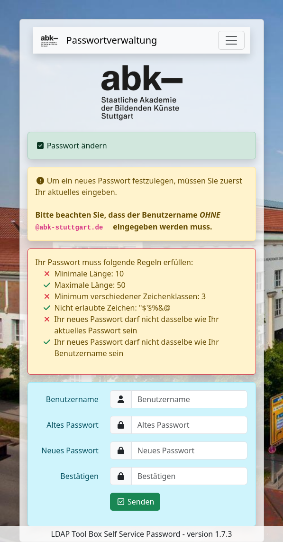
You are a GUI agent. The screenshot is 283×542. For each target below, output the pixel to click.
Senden (135, 501)
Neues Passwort (70, 450)
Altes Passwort (72, 425)
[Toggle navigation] (231, 40)
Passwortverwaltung (98, 40)
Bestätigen (79, 476)
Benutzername (72, 399)
